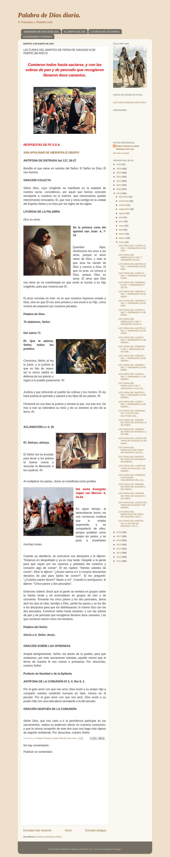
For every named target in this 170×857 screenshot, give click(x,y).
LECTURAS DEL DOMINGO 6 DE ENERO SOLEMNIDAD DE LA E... (131, 477)
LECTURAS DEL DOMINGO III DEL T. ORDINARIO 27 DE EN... (131, 285)
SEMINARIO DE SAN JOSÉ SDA (41, 31)
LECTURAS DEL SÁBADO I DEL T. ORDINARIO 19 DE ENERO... (132, 358)
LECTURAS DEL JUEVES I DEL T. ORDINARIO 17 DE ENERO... (132, 376)
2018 (119, 532)
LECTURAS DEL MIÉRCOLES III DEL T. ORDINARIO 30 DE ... (130, 257)
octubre (123, 205)
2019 (119, 193)
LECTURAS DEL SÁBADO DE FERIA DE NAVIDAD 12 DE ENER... (132, 422)
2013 (119, 553)
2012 (119, 557)
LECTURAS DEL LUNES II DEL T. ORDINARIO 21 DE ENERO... (132, 340)
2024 (119, 172)
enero (122, 242)
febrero (122, 238)
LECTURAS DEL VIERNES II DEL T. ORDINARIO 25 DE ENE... (132, 303)
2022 (119, 181)
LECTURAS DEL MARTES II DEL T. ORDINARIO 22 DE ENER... (132, 330)
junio (121, 221)
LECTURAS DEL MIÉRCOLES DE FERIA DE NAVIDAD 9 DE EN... (131, 450)
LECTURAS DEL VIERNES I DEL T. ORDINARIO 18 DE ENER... (132, 367)
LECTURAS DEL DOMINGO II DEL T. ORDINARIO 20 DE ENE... (131, 349)
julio (121, 217)
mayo (122, 225)
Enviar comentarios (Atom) (49, 837)
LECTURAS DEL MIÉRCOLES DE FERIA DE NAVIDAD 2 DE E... (130, 514)
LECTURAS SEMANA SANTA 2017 (129, 102)
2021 (119, 185)
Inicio (68, 830)
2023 (119, 177)
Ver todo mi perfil (121, 153)
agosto (122, 213)
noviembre (124, 201)
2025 (119, 168)
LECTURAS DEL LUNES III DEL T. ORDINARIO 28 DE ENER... (132, 275)
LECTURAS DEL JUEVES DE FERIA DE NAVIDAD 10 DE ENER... (132, 440)
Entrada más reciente (37, 830)
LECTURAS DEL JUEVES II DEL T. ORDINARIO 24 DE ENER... (132, 312)
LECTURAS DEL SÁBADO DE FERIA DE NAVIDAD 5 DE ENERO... (131, 486)
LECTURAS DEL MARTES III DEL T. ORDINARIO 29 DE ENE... (132, 266)
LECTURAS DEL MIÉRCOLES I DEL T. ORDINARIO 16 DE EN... (131, 385)
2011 (119, 561)
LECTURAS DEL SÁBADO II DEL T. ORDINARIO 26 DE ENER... (132, 294)
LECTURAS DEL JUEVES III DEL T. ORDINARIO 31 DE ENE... (132, 248)
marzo (122, 234)
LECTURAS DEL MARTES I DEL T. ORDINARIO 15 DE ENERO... (132, 395)
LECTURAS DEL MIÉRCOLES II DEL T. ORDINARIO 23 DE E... (130, 321)
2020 (119, 189)
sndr (91, 849)
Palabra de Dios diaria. (49, 15)
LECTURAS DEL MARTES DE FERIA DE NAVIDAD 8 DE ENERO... (131, 459)
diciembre (124, 197)
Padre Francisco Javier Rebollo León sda (127, 147)
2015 (119, 544)
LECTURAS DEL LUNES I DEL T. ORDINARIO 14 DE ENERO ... (132, 404)
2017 (119, 536)
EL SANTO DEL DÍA (74, 31)
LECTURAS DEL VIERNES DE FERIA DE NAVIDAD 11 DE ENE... (132, 431)
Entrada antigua (95, 830)
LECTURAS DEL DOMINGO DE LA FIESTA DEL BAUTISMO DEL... (131, 413)
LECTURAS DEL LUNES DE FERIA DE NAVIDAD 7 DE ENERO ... (131, 468)
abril (121, 230)
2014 (119, 548)
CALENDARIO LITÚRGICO (37, 36)
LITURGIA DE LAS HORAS (105, 31)
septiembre (124, 209)
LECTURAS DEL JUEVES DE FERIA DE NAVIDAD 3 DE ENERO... (132, 505)
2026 (119, 164)
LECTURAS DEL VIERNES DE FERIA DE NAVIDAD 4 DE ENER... (131, 495)
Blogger (117, 849)
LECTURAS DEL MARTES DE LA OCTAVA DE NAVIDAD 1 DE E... (131, 523)
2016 (119, 540)
